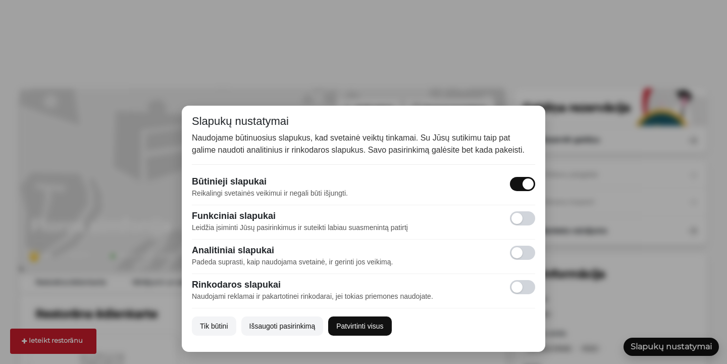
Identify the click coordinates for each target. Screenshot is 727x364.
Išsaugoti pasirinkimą (282, 326)
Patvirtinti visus (359, 326)
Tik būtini (214, 326)
